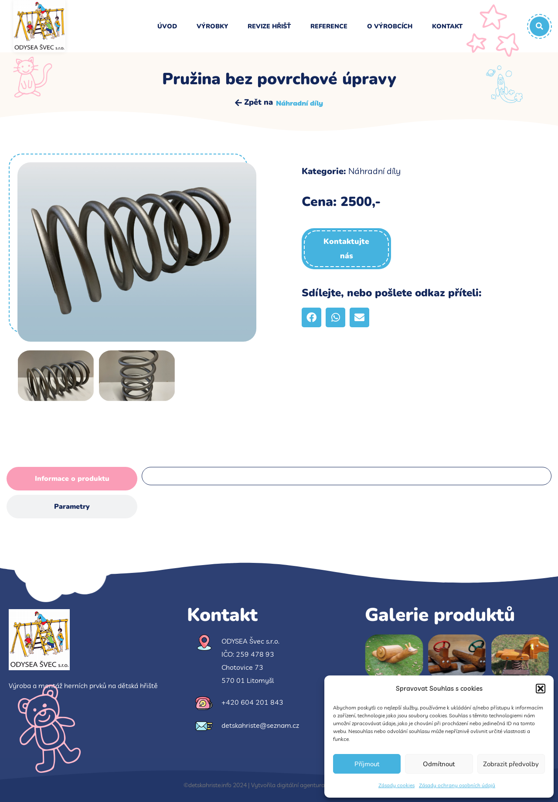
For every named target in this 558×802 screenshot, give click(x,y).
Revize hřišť (269, 26)
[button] (540, 688)
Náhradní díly (299, 103)
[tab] (72, 478)
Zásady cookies (396, 785)
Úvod (167, 26)
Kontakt (447, 26)
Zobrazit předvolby (511, 764)
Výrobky (212, 26)
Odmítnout (439, 764)
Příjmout (366, 764)
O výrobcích (389, 26)
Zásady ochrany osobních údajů (457, 785)
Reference (328, 26)
